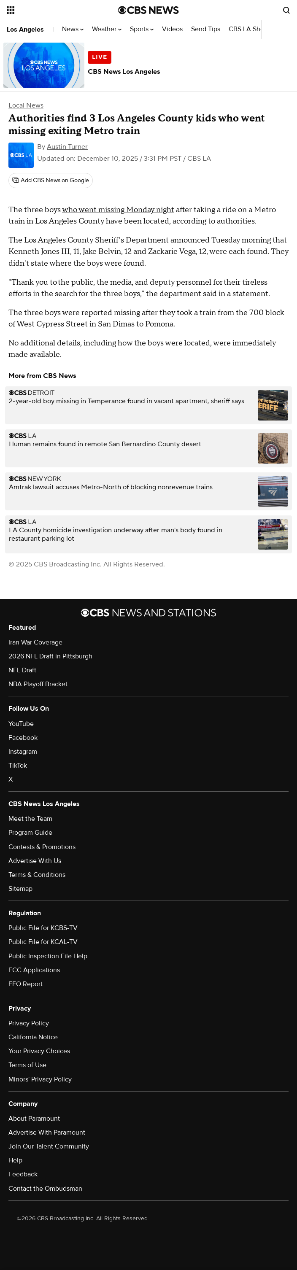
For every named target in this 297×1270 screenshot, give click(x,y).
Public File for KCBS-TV (43, 928)
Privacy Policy (28, 1023)
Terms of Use (27, 1065)
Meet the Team (30, 818)
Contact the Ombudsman (45, 1188)
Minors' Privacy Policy (40, 1079)
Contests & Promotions (42, 847)
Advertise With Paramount (46, 1132)
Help (15, 1160)
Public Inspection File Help (47, 956)
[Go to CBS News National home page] (148, 10)
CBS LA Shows (253, 29)
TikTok (17, 765)
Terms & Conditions (36, 874)
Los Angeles (25, 29)
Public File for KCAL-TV (43, 941)
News (73, 29)
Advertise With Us (34, 860)
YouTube (21, 723)
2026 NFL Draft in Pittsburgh (50, 656)
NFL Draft (22, 670)
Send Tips (205, 29)
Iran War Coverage (35, 642)
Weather (107, 29)
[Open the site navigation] (54, 10)
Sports (142, 29)
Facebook (23, 737)
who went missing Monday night (118, 210)
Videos (172, 29)
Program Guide (30, 832)
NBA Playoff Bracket (38, 684)
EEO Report (25, 984)
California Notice (33, 1037)
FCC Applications (34, 970)
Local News (25, 105)
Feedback (23, 1174)
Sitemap (20, 888)
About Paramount (34, 1118)
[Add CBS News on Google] (50, 180)
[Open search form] (286, 10)
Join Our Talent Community (48, 1146)
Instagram (22, 751)
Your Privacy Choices (39, 1051)
